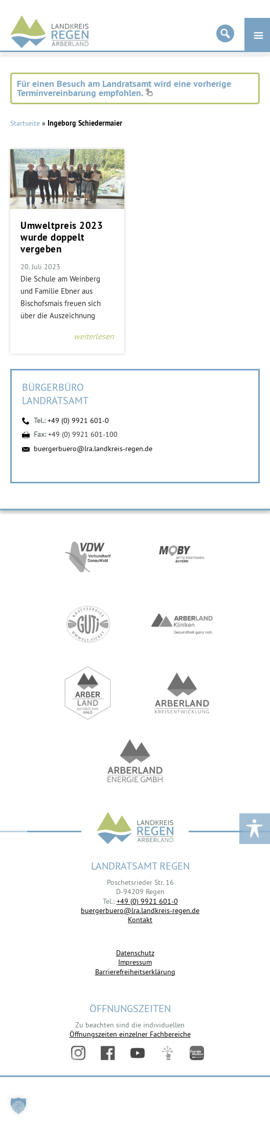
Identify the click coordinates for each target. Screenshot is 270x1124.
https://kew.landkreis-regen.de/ (182, 693)
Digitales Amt (167, 1053)
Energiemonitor (197, 1053)
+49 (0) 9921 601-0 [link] (147, 901)
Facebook (108, 1053)
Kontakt (140, 919)
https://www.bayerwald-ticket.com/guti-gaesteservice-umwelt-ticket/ (88, 624)
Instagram (78, 1053)
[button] (18, 1105)
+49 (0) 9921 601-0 (78, 420)
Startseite (25, 123)
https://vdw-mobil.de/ (88, 555)
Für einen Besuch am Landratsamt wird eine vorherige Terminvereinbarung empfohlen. (124, 88)
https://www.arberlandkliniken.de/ (182, 624)
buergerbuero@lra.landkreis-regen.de (93, 448)
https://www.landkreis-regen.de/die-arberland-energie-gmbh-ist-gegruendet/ (135, 762)
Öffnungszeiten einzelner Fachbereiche (130, 1034)
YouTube (137, 1053)
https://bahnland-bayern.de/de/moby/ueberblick (182, 555)
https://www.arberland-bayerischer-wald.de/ (88, 693)
